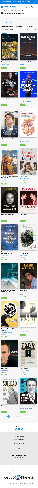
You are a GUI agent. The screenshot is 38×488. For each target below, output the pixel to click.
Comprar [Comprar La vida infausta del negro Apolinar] (4, 336)
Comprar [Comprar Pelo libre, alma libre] (4, 220)
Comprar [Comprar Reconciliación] (4, 104)
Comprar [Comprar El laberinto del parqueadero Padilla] (4, 259)
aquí (21, 3)
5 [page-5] (20, 416)
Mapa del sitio (9, 468)
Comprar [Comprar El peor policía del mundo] (22, 105)
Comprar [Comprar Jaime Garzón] (22, 296)
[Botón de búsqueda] (26, 7)
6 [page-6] (23, 416)
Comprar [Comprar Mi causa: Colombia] (4, 144)
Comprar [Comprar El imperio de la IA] (22, 68)
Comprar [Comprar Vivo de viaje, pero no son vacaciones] (4, 183)
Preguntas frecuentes (19, 451)
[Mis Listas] (28, 7)
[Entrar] (31, 7)
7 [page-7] (29, 416)
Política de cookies (27, 468)
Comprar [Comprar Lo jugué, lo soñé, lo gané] (22, 411)
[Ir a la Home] (1, 10)
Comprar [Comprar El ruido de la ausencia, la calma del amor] (4, 297)
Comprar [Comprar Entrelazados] (22, 220)
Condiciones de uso (17, 468)
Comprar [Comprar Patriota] (4, 374)
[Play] (16, 73)
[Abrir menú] (35, 7)
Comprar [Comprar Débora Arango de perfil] (22, 182)
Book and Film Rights (19, 457)
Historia (21, 294)
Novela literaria (5, 65)
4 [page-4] (17, 416)
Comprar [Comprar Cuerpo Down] (22, 145)
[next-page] (32, 416)
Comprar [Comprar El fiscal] (22, 335)
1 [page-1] (8, 416)
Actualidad (22, 66)
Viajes (2, 181)
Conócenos (19, 446)
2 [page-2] (11, 416)
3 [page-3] (14, 416)
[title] (16, 429)
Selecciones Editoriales (19, 439)
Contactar (19, 448)
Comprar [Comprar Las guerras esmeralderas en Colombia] (22, 259)
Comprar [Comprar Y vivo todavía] (22, 374)
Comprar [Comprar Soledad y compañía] (4, 411)
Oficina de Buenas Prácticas (19, 471)
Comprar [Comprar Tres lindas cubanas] (4, 68)
